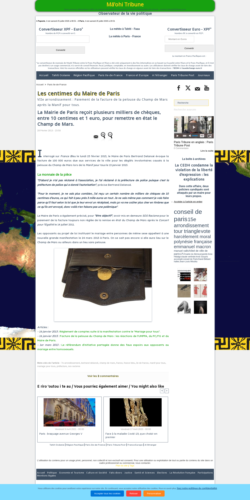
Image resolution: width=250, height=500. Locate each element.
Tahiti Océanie (61, 75)
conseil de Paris (177, 220)
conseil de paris (185, 208)
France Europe (149, 445)
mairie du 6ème (180, 219)
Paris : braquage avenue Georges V (60, 434)
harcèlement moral (183, 214)
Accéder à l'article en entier (185, 200)
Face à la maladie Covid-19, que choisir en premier (135, 434)
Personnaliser (154, 493)
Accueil (44, 75)
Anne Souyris (205, 219)
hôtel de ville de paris (206, 217)
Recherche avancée (184, 109)
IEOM (176, 68)
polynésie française (202, 214)
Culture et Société (91, 477)
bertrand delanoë (89, 363)
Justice (118, 477)
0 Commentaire (180, 147)
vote (207, 211)
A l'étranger (160, 75)
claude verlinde (198, 219)
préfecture (62, 366)
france (119, 363)
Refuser (134, 493)
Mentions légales (204, 477)
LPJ (175, 219)
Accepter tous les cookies (107, 493)
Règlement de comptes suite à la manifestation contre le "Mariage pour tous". (110, 331)
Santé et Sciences (132, 477)
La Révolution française (166, 477)
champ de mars (107, 363)
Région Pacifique (84, 75)
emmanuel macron (183, 217)
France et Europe (137, 75)
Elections (148, 477)
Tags (132, 470)
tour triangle (198, 211)
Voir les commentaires (103, 376)
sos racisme (74, 366)
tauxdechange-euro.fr (192, 68)
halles (189, 220)
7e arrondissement (70, 363)
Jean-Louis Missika (195, 220)
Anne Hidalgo (191, 219)
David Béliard (185, 220)
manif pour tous (157, 363)
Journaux (204, 75)
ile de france (142, 363)
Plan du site (122, 470)
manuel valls (196, 217)
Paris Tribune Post (183, 75)
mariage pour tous (46, 366)
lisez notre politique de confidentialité (197, 488)
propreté (186, 219)
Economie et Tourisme (68, 477)
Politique (50, 477)
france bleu (129, 363)
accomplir (210, 219)
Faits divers (107, 477)
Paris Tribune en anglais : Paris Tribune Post (192, 143)
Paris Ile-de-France (110, 75)
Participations (187, 477)
